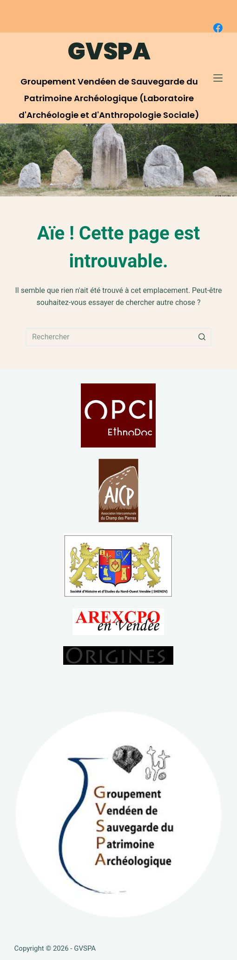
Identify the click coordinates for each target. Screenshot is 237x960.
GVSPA (109, 51)
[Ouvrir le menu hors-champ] (218, 78)
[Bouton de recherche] (202, 337)
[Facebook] (218, 27)
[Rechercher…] (118, 337)
